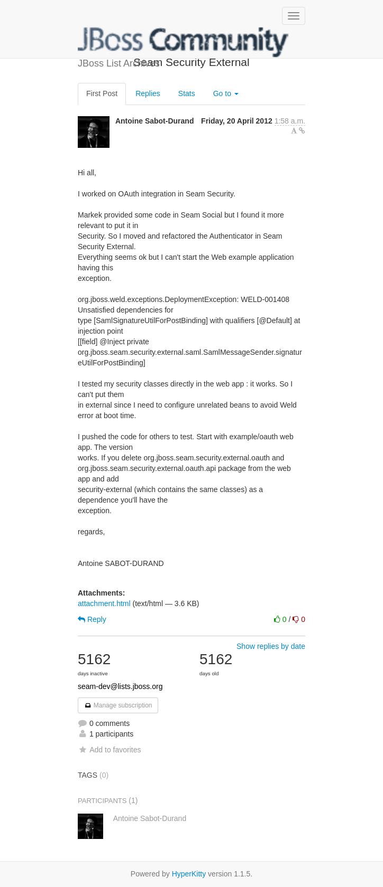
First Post (101, 93)
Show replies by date (270, 646)
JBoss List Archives (183, 42)
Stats (186, 93)
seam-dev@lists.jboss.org (120, 686)
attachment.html (104, 603)
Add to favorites (109, 750)
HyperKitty (189, 874)
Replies (147, 93)
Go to (226, 93)
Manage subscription (118, 705)
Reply (92, 619)
